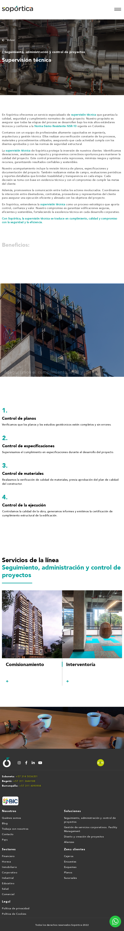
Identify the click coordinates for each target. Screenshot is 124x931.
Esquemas (70, 867)
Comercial (8, 894)
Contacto (8, 834)
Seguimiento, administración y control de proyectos (90, 819)
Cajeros (69, 856)
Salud (5, 888)
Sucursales (70, 878)
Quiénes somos (11, 818)
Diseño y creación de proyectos (84, 836)
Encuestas (70, 861)
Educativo (8, 883)
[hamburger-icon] (117, 9)
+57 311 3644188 (24, 781)
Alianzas (69, 842)
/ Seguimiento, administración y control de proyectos (43, 53)
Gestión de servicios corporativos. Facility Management (90, 829)
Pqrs (5, 839)
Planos (68, 872)
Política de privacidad (15, 908)
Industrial (8, 878)
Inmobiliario (9, 867)
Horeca (6, 861)
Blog (5, 823)
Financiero (8, 856)
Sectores (9, 849)
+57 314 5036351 (27, 776)
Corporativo (9, 872)
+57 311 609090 (29, 785)
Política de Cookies (14, 913)
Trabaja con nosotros (15, 828)
